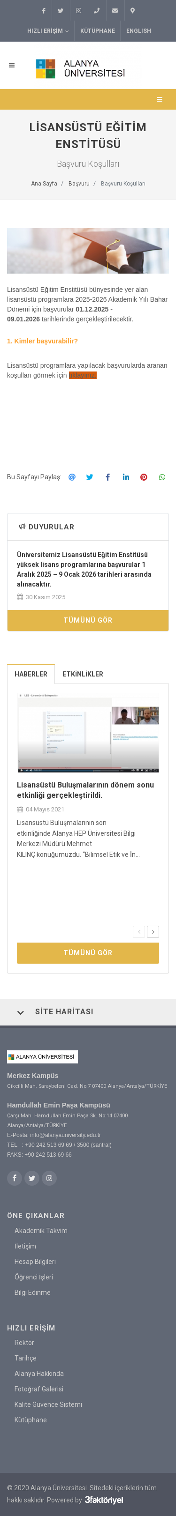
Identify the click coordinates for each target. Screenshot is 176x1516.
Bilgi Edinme (33, 1292)
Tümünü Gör (88, 620)
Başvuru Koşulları (123, 183)
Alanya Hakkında (39, 1373)
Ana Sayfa (44, 183)
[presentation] (139, 932)
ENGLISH (138, 31)
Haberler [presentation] (31, 674)
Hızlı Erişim (48, 31)
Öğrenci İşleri (34, 1276)
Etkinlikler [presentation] (82, 674)
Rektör (24, 1342)
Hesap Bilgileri (35, 1261)
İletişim (25, 1245)
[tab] (31, 674)
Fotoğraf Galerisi (39, 1389)
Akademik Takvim (41, 1230)
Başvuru (79, 183)
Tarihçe (26, 1358)
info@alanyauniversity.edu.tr (65, 1135)
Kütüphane (97, 31)
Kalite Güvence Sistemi (48, 1404)
